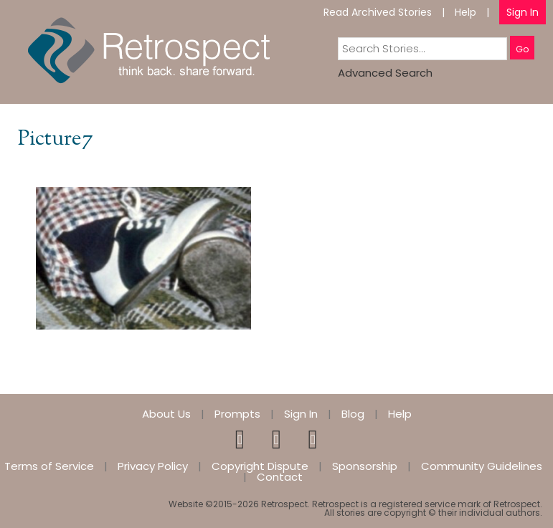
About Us (166, 413)
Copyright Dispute (260, 466)
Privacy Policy (153, 466)
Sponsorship (364, 466)
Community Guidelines (481, 466)
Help (465, 12)
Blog (352, 413)
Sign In (522, 12)
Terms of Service (49, 466)
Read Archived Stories (377, 12)
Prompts (237, 413)
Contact (280, 476)
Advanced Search (385, 72)
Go (522, 49)
